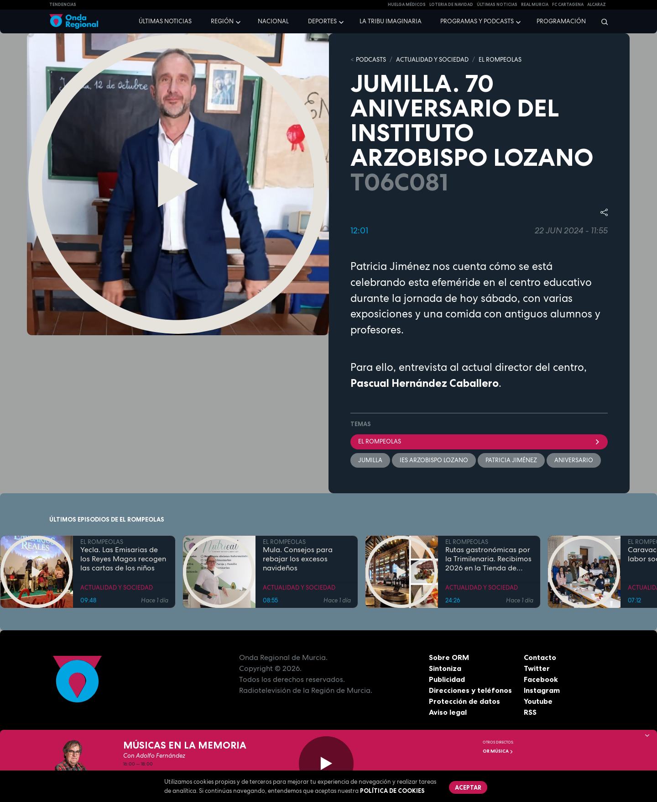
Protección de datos (464, 701)
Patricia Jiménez (511, 460)
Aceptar (468, 787)
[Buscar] (601, 21)
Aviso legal (448, 712)
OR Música (498, 751)
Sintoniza (445, 668)
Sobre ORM (449, 657)
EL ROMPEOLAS (500, 59)
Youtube (538, 701)
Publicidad (447, 679)
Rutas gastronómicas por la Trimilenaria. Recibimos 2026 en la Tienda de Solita (488, 559)
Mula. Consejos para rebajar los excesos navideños (298, 559)
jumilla (370, 460)
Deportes (322, 21)
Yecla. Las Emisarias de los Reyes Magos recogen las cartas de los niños (123, 559)
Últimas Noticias (497, 4)
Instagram (542, 690)
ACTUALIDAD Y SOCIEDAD (432, 59)
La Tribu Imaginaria (391, 21)
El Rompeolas (479, 441)
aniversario (573, 460)
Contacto (540, 657)
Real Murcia (534, 4)
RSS (530, 712)
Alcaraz (596, 4)
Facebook (541, 679)
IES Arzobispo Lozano (434, 460)
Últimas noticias (165, 21)
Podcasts (371, 59)
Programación (561, 21)
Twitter (537, 668)
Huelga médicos (407, 4)
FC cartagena (568, 4)
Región (222, 21)
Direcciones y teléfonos (470, 690)
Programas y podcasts (477, 21)
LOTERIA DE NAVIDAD (451, 4)
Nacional (273, 21)
